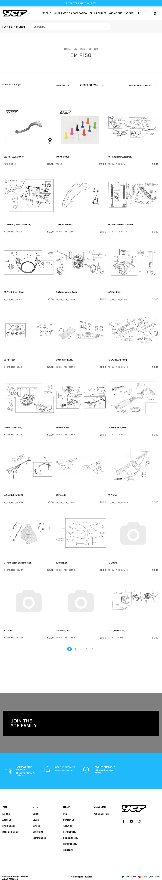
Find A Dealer (98, 13)
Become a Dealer (10, 825)
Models (46, 13)
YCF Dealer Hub (101, 807)
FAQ (65, 807)
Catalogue (115, 13)
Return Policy (69, 825)
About (129, 13)
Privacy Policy (70, 837)
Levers (36, 813)
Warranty (68, 843)
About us (6, 813)
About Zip (68, 819)
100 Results (62, 85)
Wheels (36, 819)
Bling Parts (38, 825)
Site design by (80, 870)
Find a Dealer (8, 819)
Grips (35, 807)
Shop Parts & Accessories (70, 13)
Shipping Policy (70, 831)
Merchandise (39, 831)
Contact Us (68, 813)
